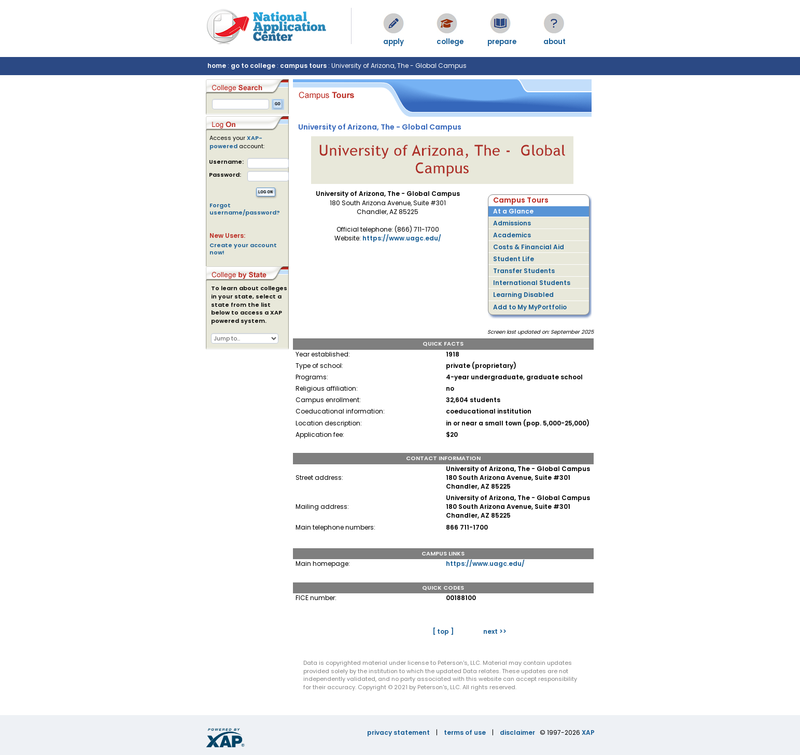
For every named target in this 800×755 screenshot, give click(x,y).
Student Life (513, 258)
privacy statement (398, 732)
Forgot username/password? (244, 209)
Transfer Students (524, 270)
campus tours (303, 65)
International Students (531, 282)
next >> (495, 631)
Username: (226, 162)
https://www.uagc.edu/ (401, 238)
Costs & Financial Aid (528, 247)
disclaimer (517, 732)
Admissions (512, 223)
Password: (225, 175)
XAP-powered (235, 142)
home (216, 65)
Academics (512, 235)
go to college (253, 65)
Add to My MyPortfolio (530, 307)
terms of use (465, 732)
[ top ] (443, 631)
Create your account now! (243, 248)
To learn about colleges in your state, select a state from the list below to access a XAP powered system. (249, 304)
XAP (588, 732)
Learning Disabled (523, 294)
